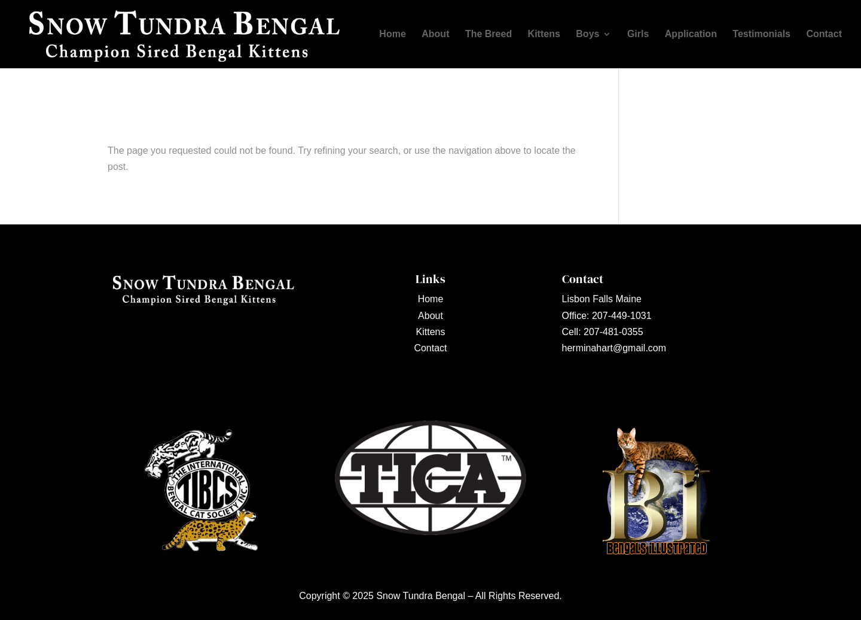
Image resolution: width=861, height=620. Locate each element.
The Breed (488, 34)
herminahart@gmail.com (614, 348)
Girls (638, 34)
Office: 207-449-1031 (607, 316)
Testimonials (761, 34)
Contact (824, 34)
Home (392, 34)
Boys (587, 34)
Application (691, 34)
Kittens (544, 34)
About (435, 34)
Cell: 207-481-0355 (602, 332)
